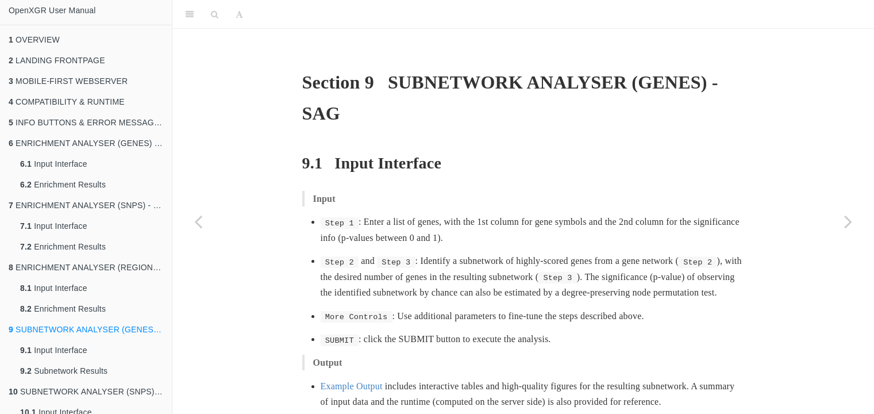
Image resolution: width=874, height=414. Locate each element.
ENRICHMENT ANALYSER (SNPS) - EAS (89, 205)
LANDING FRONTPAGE (57, 60)
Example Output (352, 386)
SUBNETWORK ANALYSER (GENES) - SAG (90, 329)
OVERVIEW (34, 39)
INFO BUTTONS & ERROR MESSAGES (87, 122)
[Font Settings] (239, 14)
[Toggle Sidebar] (189, 14)
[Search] (214, 14)
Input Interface (53, 163)
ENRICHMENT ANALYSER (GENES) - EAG (90, 143)
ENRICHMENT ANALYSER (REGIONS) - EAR (90, 267)
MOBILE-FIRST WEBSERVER (68, 81)
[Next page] (848, 221)
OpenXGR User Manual (52, 10)
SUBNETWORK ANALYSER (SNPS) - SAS (90, 391)
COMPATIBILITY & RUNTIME (67, 101)
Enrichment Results (63, 184)
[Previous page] (198, 221)
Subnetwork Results (63, 370)
